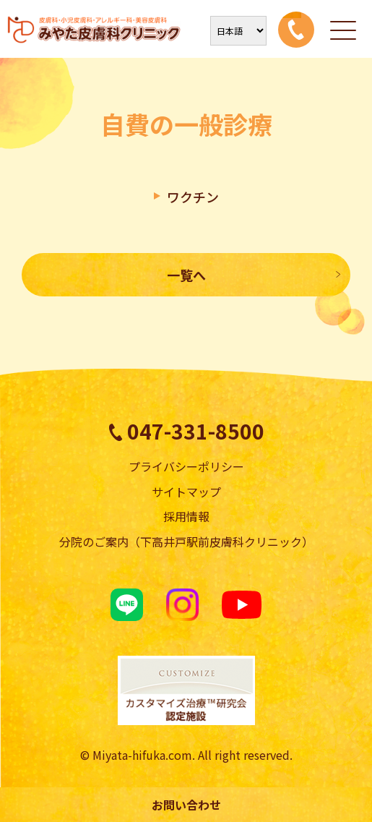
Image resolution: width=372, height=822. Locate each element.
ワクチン (193, 196)
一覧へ (186, 274)
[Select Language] (238, 31)
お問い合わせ (186, 804)
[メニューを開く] (343, 29)
